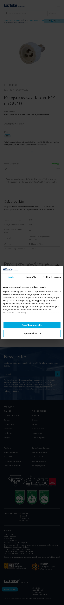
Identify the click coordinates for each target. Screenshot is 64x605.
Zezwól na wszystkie (32, 325)
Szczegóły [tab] (31, 277)
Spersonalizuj (32, 333)
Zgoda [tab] (11, 277)
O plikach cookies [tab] (52, 277)
